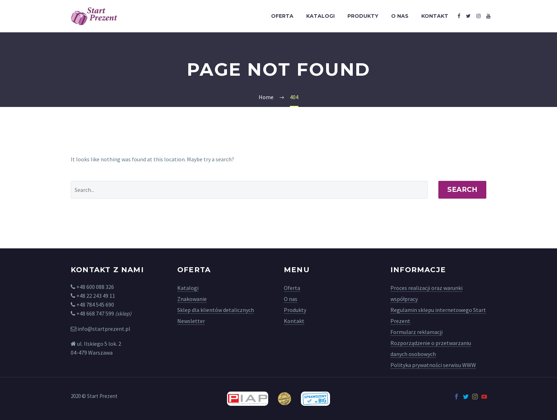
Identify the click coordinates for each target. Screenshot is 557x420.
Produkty (362, 16)
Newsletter (191, 320)
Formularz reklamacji (416, 331)
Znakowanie (192, 298)
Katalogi (320, 16)
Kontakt (434, 16)
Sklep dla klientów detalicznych (215, 309)
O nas (400, 16)
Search (462, 189)
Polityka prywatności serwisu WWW (433, 364)
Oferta (282, 16)
